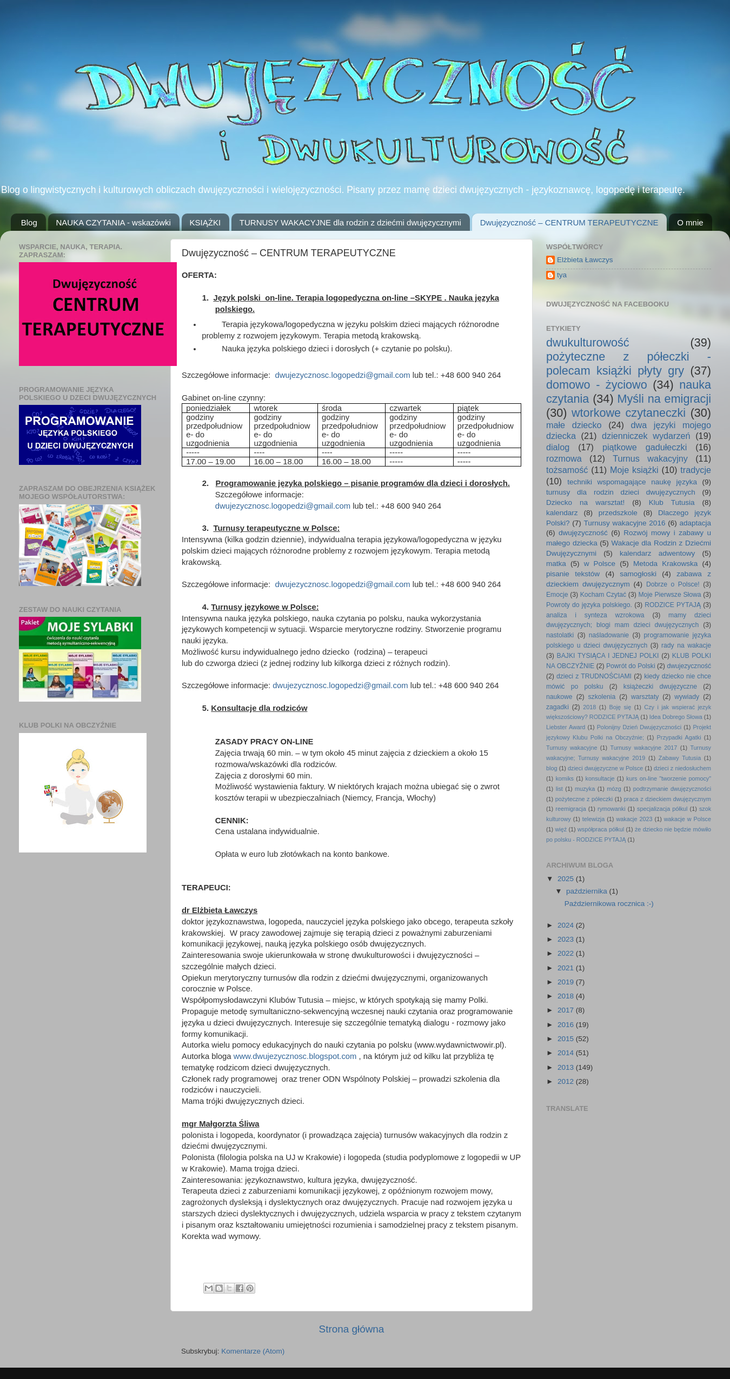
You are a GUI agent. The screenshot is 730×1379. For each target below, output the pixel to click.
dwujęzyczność (583, 533)
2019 (567, 982)
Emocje (557, 594)
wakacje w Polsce (687, 819)
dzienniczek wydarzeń (646, 436)
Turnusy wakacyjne (571, 747)
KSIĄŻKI (205, 222)
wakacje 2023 (634, 819)
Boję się (620, 707)
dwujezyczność (689, 666)
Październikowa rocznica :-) (609, 904)
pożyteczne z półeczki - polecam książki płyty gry (628, 363)
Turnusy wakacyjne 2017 (643, 747)
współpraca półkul (601, 829)
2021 (567, 968)
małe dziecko (574, 425)
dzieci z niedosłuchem (682, 768)
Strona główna (351, 1329)
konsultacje (600, 778)
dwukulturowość (587, 342)
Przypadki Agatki (679, 737)
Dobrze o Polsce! (673, 584)
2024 (567, 925)
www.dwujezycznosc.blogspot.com (295, 1056)
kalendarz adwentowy (657, 553)
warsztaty (645, 697)
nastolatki (560, 635)
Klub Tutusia (672, 502)
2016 (567, 1025)
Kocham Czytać (603, 594)
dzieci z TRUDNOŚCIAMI (594, 676)
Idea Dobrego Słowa (675, 717)
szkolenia (602, 697)
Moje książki (634, 470)
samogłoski (638, 574)
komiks (564, 778)
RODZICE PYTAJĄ (673, 605)
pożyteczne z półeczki (584, 799)
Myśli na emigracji (664, 398)
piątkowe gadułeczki (644, 447)
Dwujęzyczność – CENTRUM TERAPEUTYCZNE (569, 222)
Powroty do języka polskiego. (589, 605)
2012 (567, 1081)
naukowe (559, 697)
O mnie (690, 222)
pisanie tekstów (573, 574)
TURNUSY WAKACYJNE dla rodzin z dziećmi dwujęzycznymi (350, 222)
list (559, 788)
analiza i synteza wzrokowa (595, 615)
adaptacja (695, 523)
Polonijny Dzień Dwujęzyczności (639, 727)
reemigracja (570, 808)
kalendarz (562, 513)
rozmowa (564, 458)
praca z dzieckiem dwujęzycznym (667, 799)
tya (562, 275)
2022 (567, 953)
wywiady (686, 697)
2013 (567, 1067)
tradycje (695, 470)
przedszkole (618, 513)
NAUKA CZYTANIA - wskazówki (113, 222)
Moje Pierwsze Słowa (669, 594)
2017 (567, 1010)
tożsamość (567, 470)
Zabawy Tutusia (680, 758)
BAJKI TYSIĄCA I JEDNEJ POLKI (608, 655)
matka (556, 563)
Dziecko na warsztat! (585, 502)
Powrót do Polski (630, 666)
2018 (589, 707)
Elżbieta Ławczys (585, 260)
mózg (614, 788)
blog (551, 768)
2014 (567, 1053)
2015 (567, 1039)
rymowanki (612, 808)
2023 (567, 939)
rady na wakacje (686, 645)
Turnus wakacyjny (650, 458)
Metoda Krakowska (665, 563)
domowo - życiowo (596, 384)
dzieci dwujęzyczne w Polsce (605, 768)
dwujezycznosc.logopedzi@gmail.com (342, 375)
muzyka (585, 788)
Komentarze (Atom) (252, 1351)
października (587, 891)
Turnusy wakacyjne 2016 (625, 523)
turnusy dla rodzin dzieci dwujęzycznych (620, 492)
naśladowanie (609, 635)
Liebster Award (565, 727)
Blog (29, 222)
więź (561, 829)
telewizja (593, 819)
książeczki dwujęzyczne (660, 686)
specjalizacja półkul (662, 808)
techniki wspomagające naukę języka (632, 482)
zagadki (557, 707)
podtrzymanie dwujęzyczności (672, 788)
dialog (557, 447)
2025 (567, 879)
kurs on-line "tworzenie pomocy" (668, 778)
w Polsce (599, 563)
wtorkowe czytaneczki (629, 412)
